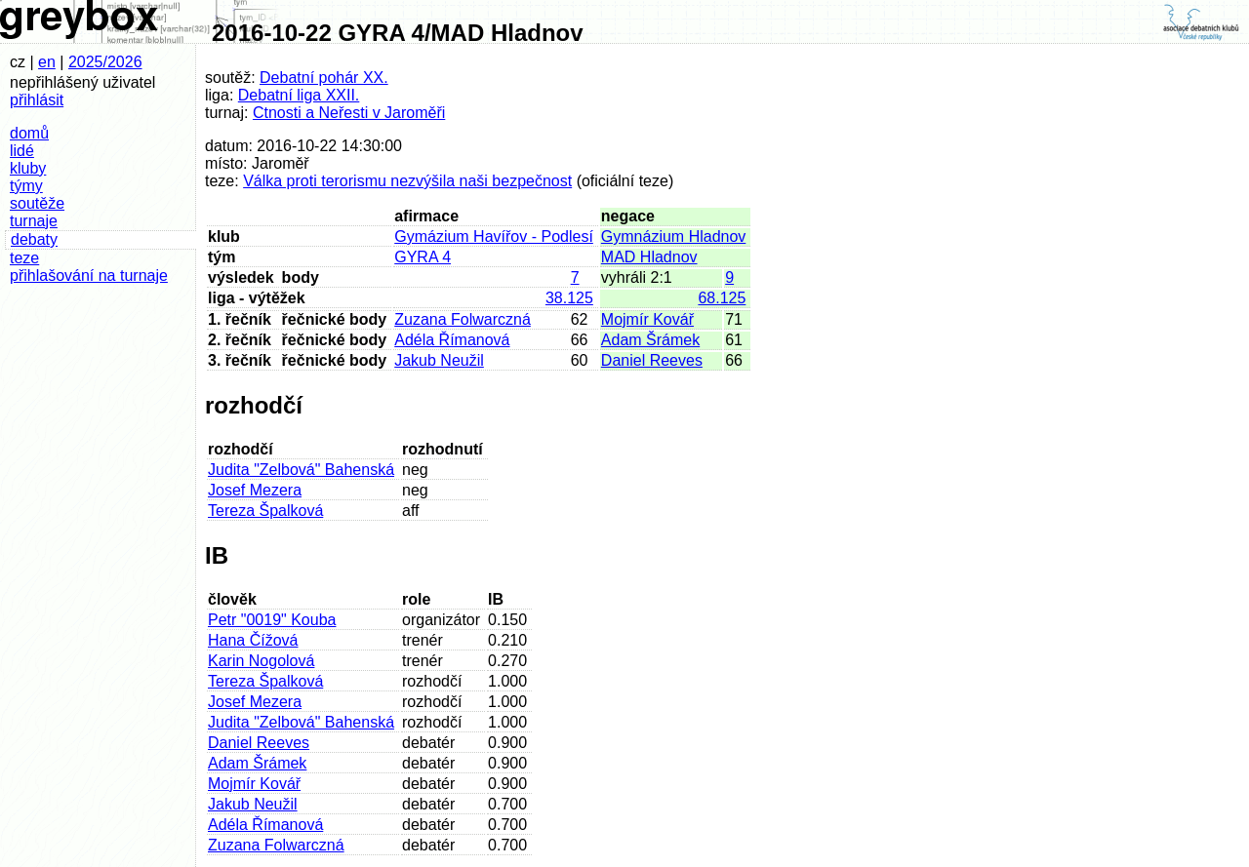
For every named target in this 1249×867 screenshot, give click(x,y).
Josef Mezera (255, 490)
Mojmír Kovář (647, 319)
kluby (28, 168)
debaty (34, 239)
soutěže (37, 203)
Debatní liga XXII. (299, 95)
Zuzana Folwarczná (462, 319)
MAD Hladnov (649, 257)
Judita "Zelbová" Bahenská (301, 469)
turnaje (34, 221)
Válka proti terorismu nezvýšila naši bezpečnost (407, 181)
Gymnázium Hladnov (673, 236)
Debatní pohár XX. (324, 77)
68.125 (721, 298)
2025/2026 (105, 62)
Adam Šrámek (650, 340)
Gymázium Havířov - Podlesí (493, 236)
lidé (22, 150)
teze (24, 258)
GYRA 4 (422, 257)
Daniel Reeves (652, 360)
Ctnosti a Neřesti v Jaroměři (349, 112)
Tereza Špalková (265, 510)
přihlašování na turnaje (89, 275)
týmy (26, 185)
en (47, 62)
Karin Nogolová (261, 660)
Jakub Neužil (439, 360)
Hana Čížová (253, 640)
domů (29, 133)
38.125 (569, 298)
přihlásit (36, 100)
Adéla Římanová (451, 340)
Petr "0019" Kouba (272, 619)
